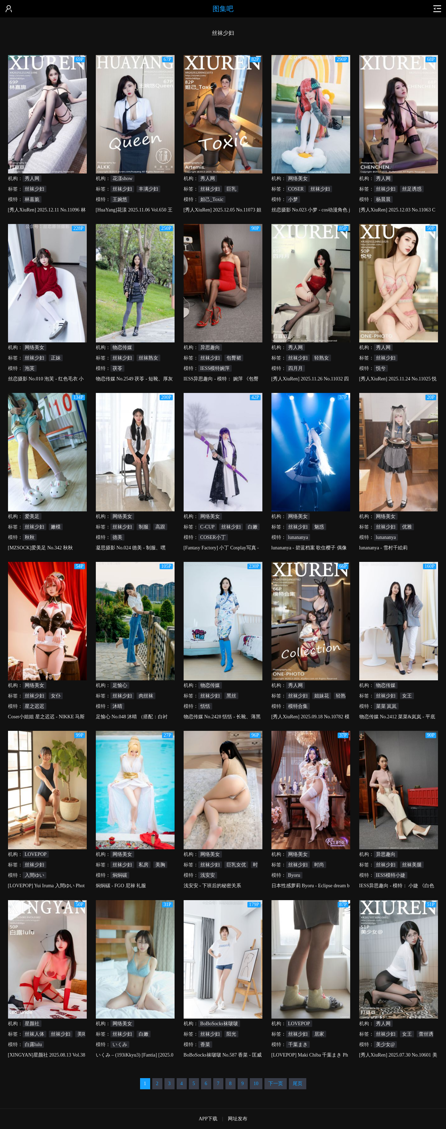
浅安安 (207, 875)
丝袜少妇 (34, 189)
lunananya (298, 537)
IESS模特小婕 (391, 875)
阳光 (231, 1034)
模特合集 (298, 706)
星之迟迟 (34, 706)
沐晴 (117, 706)
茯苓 (117, 368)
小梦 (293, 199)
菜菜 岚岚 (386, 706)
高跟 (160, 526)
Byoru (294, 875)
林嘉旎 (32, 199)
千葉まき (298, 1044)
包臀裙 (233, 358)
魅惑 (319, 526)
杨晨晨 (383, 199)
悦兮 (381, 368)
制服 (143, 526)
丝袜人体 (34, 1034)
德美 (117, 537)
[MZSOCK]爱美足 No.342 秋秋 (40, 547)
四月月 (295, 368)
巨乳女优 (236, 864)
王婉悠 (120, 199)
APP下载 (208, 1118)
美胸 (160, 864)
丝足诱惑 (412, 189)
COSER (296, 189)
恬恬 (205, 706)
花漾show (123, 178)
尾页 (297, 1083)
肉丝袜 (146, 695)
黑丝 (231, 695)
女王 (407, 695)
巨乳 (231, 189)
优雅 (407, 526)
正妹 (56, 358)
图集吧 (223, 9)
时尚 (319, 864)
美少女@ (385, 1044)
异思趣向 (210, 347)
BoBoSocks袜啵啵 (219, 1023)
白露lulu (33, 1044)
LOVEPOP (36, 854)
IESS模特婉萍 (215, 368)
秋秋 (29, 537)
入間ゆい (34, 875)
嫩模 (56, 526)
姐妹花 (321, 695)
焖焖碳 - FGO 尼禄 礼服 (121, 885)
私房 (143, 864)
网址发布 (237, 1118)
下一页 (275, 1083)
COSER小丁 (213, 537)
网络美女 (298, 178)
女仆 (56, 695)
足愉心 (120, 685)
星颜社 (32, 1023)
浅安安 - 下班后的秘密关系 (212, 885)
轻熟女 (321, 358)
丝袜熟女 (148, 358)
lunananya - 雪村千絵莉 (383, 547)
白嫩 (252, 526)
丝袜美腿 (412, 864)
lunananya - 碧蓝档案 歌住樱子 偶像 (309, 547)
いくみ (120, 1044)
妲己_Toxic (212, 199)
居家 (319, 1034)
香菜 (205, 1044)
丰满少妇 (148, 189)
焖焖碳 (120, 875)
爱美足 (32, 516)
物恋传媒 (122, 347)
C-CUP (207, 526)
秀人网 (32, 178)
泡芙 (29, 368)
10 (256, 1083)
